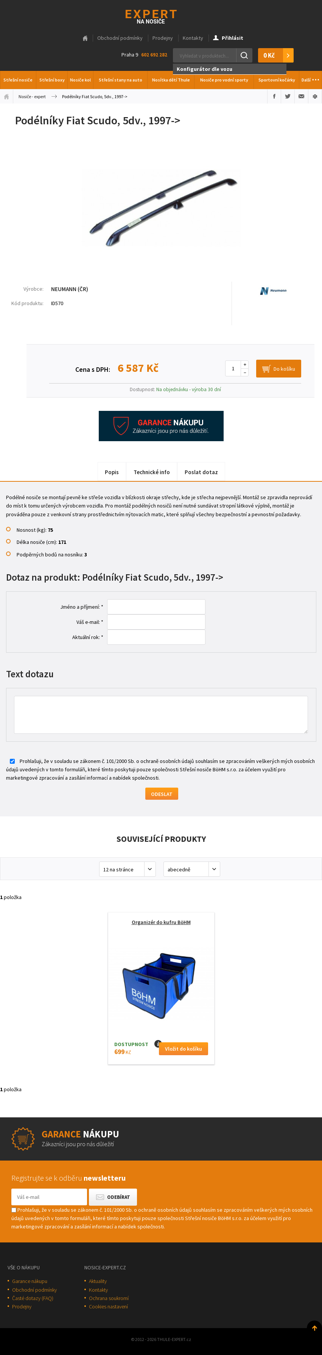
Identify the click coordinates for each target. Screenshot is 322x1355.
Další (311, 78)
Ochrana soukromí (109, 1298)
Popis (112, 472)
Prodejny (162, 37)
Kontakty (193, 37)
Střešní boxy (52, 80)
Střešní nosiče (18, 80)
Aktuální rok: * (87, 637)
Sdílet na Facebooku (274, 96)
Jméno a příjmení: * (81, 606)
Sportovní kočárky (276, 80)
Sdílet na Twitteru (287, 96)
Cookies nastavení (108, 1306)
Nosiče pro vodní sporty (224, 80)
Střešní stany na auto (120, 80)
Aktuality (98, 1281)
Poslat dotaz (201, 472)
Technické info (152, 472)
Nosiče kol (80, 80)
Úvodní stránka (6, 96)
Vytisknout (315, 96)
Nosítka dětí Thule (171, 80)
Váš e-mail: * (89, 622)
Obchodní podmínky (120, 37)
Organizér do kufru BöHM (161, 922)
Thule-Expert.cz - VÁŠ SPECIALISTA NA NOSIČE (161, 15)
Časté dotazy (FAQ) (32, 1298)
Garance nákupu (29, 1281)
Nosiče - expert (32, 96)
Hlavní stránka (85, 38)
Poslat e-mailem (301, 96)
